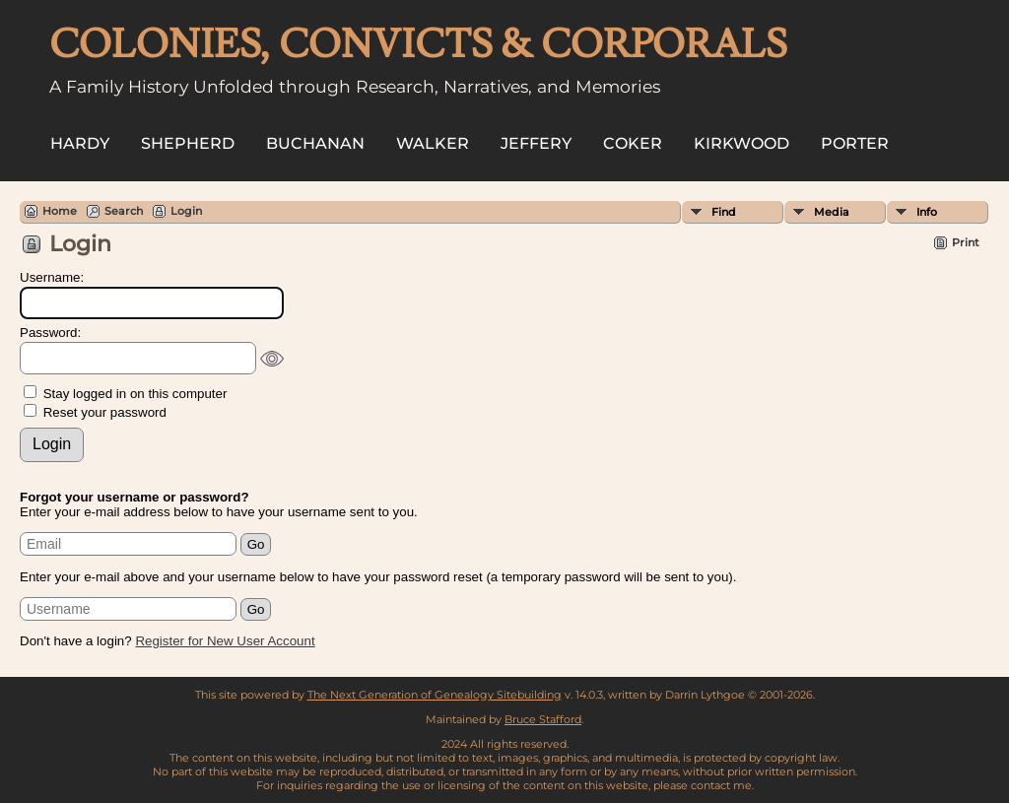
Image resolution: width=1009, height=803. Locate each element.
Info (926, 212)
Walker (432, 143)
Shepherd (188, 143)
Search (123, 211)
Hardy (79, 143)
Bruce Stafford (542, 719)
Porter (855, 143)
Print (965, 242)
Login (186, 211)
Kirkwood (741, 143)
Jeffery (536, 143)
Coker (632, 143)
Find (723, 212)
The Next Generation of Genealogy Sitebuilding (434, 695)
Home (59, 211)
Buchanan (315, 143)
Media (831, 212)
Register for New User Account (224, 641)
